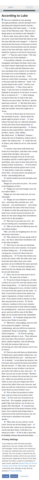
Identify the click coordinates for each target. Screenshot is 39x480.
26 (4, 237)
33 (19, 285)
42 (35, 371)
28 (20, 250)
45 (22, 406)
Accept (5, 476)
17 (4, 149)
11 (19, 103)
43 (4, 392)
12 (4, 114)
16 (23, 140)
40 (3, 360)
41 (16, 366)
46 (4, 422)
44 (8, 398)
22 (4, 199)
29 (15, 256)
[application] (19, 10)
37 (4, 323)
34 (35, 291)
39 (4, 352)
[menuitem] (3, 2)
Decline (14, 476)
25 (4, 226)
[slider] (19, 10)
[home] (3, 2)
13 (28, 119)
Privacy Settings (15, 471)
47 (34, 424)
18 (26, 165)
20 (4, 178)
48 (17, 432)
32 (4, 280)
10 (21, 95)
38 (19, 333)
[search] (36, 2)
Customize (24, 476)
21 (4, 189)
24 (4, 221)
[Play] (1, 10)
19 (3, 170)
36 (14, 317)
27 (4, 245)
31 (4, 274)
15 (16, 135)
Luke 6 (9, 7)
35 (25, 301)
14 (29, 127)
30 (9, 266)
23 (3, 210)
